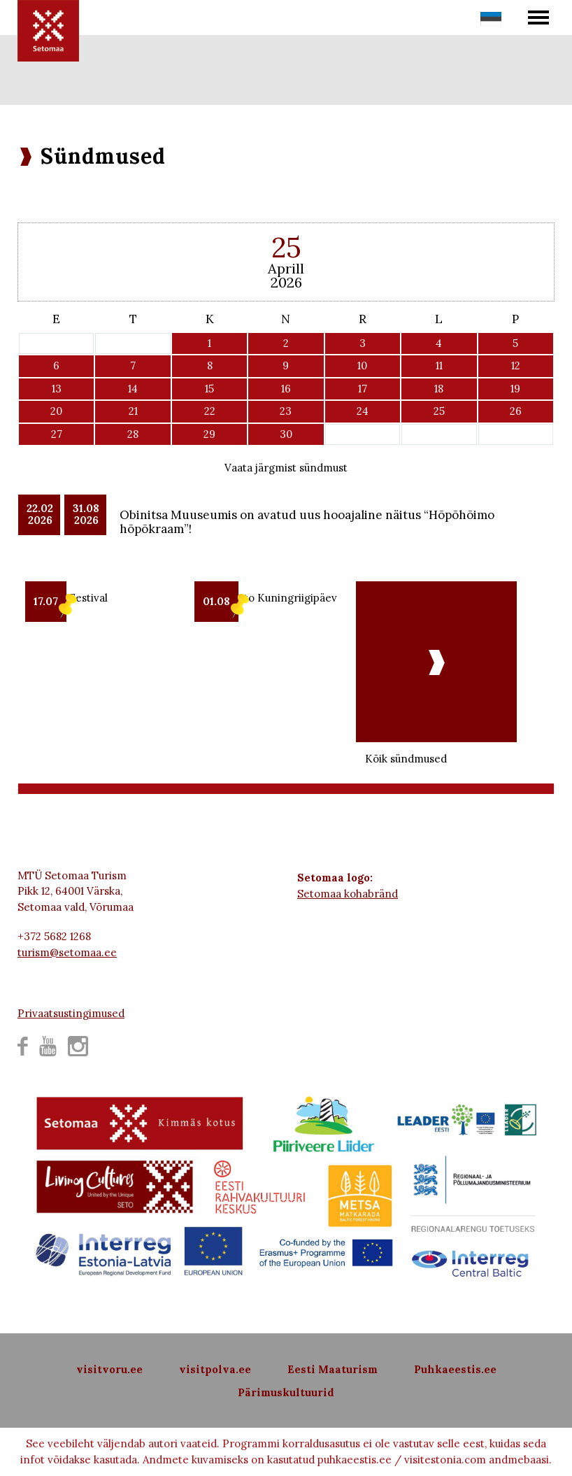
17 (362, 388)
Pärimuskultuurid (286, 1392)
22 (209, 411)
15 (209, 388)
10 (362, 365)
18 (438, 388)
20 (56, 411)
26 (516, 411)
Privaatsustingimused (70, 1013)
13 (57, 388)
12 (515, 365)
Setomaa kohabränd (347, 893)
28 (132, 434)
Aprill (286, 268)
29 (209, 434)
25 (439, 411)
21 (133, 411)
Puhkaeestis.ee (455, 1369)
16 (286, 388)
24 (363, 411)
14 (133, 388)
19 (515, 388)
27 (56, 434)
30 (286, 434)
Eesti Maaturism (332, 1369)
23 (286, 411)
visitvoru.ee (109, 1369)
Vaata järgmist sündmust (286, 467)
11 (439, 365)
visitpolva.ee (215, 1369)
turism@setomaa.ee (67, 952)
